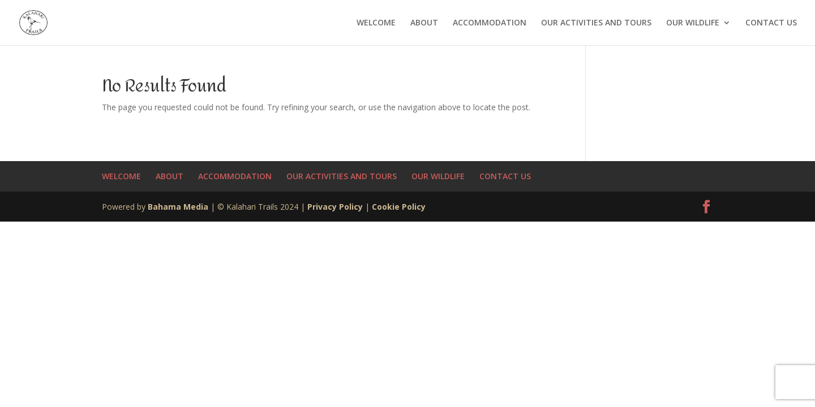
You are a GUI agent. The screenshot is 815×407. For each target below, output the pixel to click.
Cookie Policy (399, 206)
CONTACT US (771, 23)
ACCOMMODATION (489, 23)
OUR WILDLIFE (692, 23)
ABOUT (424, 23)
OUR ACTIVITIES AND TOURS (596, 23)
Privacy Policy (335, 206)
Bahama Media (179, 206)
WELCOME (376, 23)
